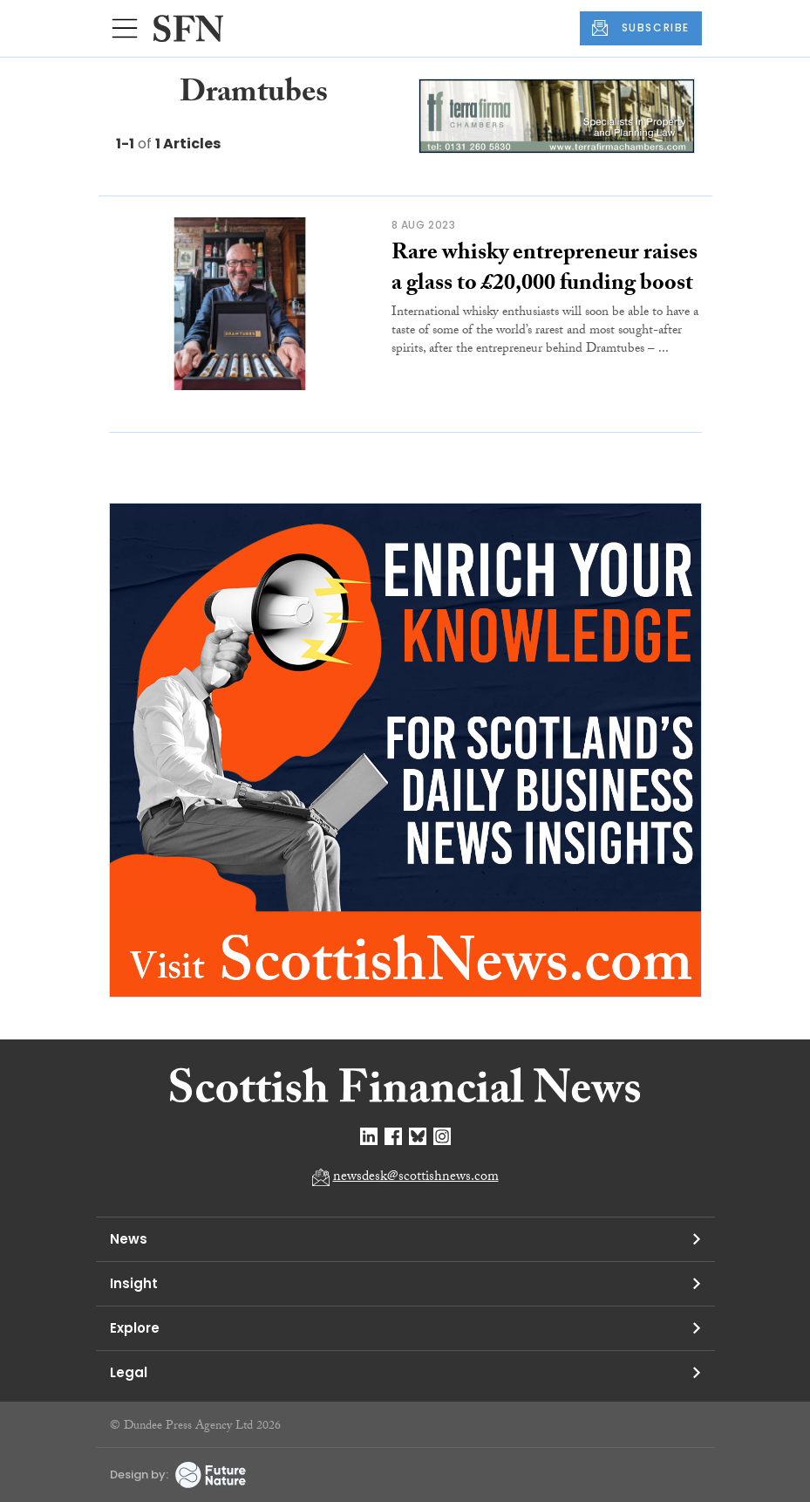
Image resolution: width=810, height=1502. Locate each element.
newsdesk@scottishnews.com (416, 1178)
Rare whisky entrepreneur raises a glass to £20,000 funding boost (544, 270)
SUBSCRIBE (641, 28)
